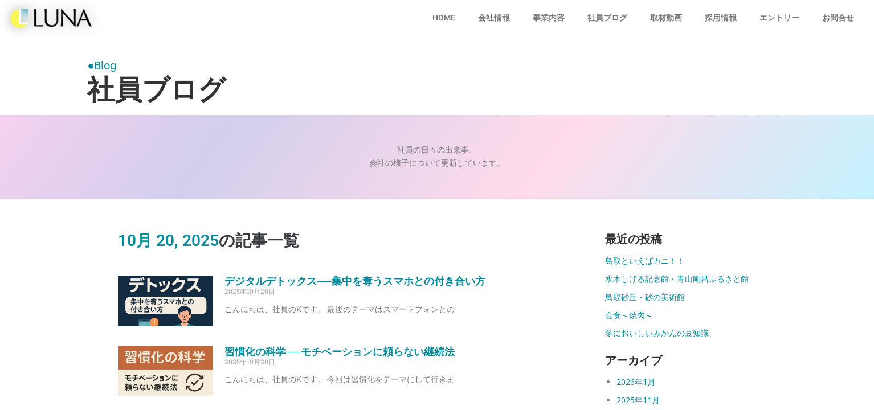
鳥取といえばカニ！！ (645, 260)
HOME (443, 17)
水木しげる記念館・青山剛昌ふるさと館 (677, 278)
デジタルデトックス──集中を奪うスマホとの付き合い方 (354, 281)
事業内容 (549, 17)
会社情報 (494, 17)
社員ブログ (607, 17)
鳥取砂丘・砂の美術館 (645, 297)
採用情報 (721, 17)
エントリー (779, 17)
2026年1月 (635, 381)
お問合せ (838, 17)
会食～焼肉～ (629, 315)
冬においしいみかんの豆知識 (657, 332)
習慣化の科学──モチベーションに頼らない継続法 (339, 352)
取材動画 (666, 17)
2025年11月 (638, 400)
